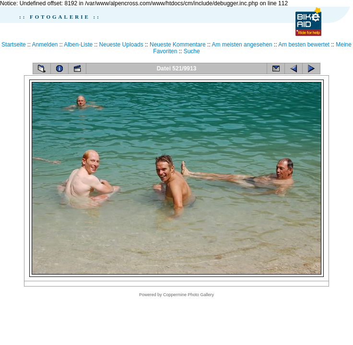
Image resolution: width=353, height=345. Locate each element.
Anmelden (45, 44)
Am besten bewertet (303, 44)
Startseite (13, 44)
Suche (192, 51)
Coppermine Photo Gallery (188, 294)
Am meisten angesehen (242, 44)
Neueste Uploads (121, 44)
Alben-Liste (78, 44)
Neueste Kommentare (178, 44)
